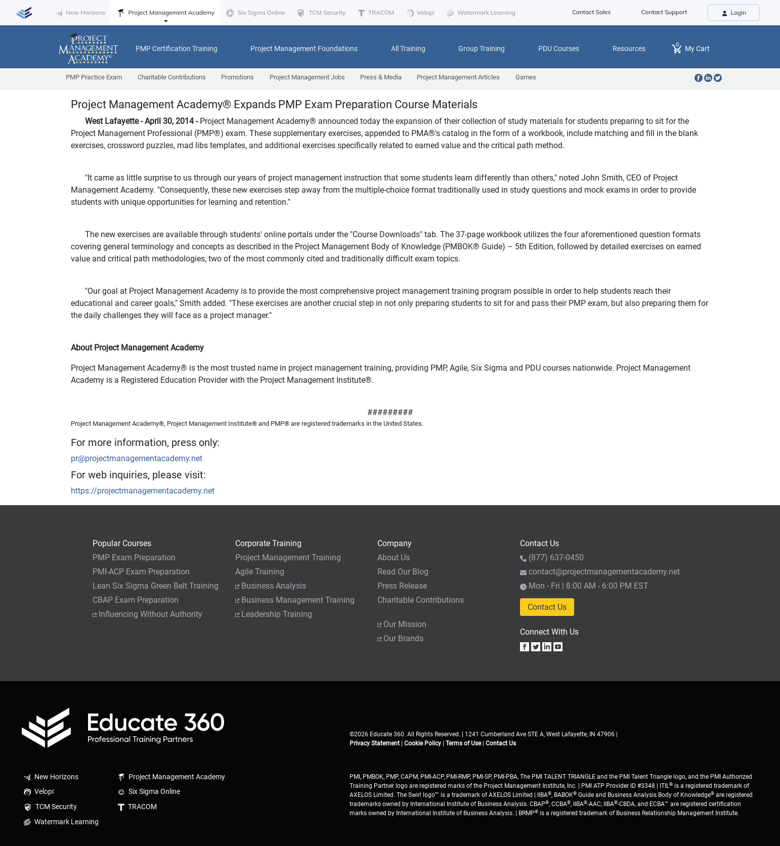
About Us (393, 557)
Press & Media (381, 77)
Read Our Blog (402, 571)
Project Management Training (288, 557)
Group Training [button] (481, 48)
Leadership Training (273, 614)
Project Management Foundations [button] (304, 48)
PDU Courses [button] (558, 48)
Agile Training (259, 571)
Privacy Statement (375, 743)
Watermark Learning (480, 13)
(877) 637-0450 (552, 557)
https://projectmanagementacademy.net (142, 491)
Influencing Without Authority (147, 614)
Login (733, 12)
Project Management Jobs (307, 77)
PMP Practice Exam (94, 77)
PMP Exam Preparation (134, 557)
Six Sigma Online (255, 13)
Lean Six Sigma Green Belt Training (156, 586)
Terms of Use (463, 743)
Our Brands (400, 638)
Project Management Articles (458, 77)
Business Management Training (295, 600)
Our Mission (401, 624)
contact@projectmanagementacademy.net (600, 571)
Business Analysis (270, 586)
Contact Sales (591, 12)
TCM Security (320, 13)
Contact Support (664, 12)
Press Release (402, 586)
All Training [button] (408, 48)
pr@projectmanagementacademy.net (136, 458)
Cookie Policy (422, 743)
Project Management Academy (164, 13)
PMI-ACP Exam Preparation (141, 571)
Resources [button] (629, 48)
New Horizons (79, 13)
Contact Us (547, 607)
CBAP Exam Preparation (136, 600)
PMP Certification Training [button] (177, 48)
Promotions (237, 77)
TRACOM (375, 13)
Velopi (419, 13)
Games (525, 77)
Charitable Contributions (172, 77)
